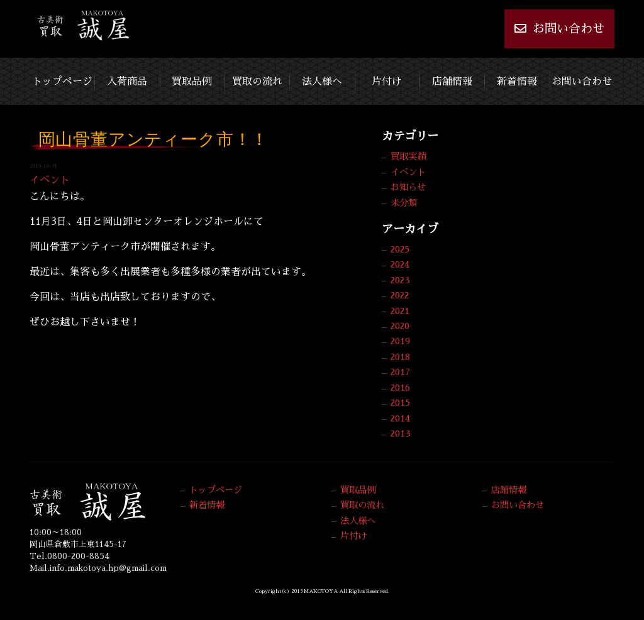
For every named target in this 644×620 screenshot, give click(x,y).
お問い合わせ (559, 28)
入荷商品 (127, 78)
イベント (50, 180)
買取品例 (192, 78)
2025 (400, 249)
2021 (400, 311)
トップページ (62, 78)
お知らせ (408, 187)
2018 (400, 356)
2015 (400, 402)
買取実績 (408, 156)
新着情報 (517, 78)
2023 (400, 280)
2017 (401, 371)
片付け (387, 78)
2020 (400, 326)
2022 (400, 295)
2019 (400, 341)
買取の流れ (257, 78)
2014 (400, 418)
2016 (400, 387)
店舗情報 (452, 78)
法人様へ (322, 78)
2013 (401, 433)
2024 (400, 264)
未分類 (404, 203)
